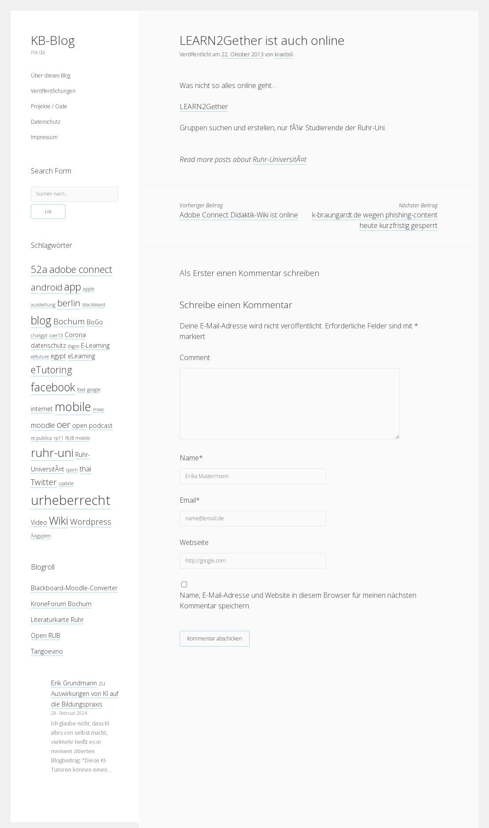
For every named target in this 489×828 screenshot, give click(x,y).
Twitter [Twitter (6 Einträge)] (44, 481)
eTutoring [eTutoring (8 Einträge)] (51, 369)
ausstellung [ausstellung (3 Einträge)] (43, 305)
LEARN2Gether (204, 106)
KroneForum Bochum (61, 604)
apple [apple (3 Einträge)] (88, 289)
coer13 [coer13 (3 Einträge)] (56, 335)
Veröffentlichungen (53, 91)
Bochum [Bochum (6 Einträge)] (69, 321)
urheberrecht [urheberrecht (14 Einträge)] (70, 500)
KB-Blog (53, 40)
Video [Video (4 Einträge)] (39, 522)
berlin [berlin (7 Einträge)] (69, 303)
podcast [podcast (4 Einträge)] (101, 425)
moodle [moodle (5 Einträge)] (43, 425)
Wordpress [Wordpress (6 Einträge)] (90, 521)
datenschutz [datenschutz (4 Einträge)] (48, 345)
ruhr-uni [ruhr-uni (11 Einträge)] (52, 452)
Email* (190, 500)
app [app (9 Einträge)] (72, 287)
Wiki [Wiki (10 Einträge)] (58, 520)
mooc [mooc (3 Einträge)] (98, 409)
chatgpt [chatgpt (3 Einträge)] (39, 335)
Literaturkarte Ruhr (57, 619)
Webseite (194, 542)
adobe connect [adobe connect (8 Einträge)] (80, 269)
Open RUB (45, 635)
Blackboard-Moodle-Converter (74, 588)
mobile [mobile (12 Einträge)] (73, 406)
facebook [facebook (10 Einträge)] (53, 386)
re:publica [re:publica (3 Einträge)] (41, 438)
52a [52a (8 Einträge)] (39, 269)
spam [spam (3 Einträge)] (72, 470)
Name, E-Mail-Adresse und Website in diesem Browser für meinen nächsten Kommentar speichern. (298, 600)
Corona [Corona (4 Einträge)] (75, 335)
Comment (195, 357)
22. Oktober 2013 (242, 54)
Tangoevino (47, 651)
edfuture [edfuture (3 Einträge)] (40, 356)
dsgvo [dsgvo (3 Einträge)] (73, 346)
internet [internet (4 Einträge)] (42, 409)
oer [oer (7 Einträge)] (63, 424)
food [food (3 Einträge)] (81, 389)
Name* (191, 458)
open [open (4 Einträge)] (79, 425)
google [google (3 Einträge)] (93, 389)
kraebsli (284, 54)
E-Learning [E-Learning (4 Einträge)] (95, 345)
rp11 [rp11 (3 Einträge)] (58, 438)
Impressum (44, 137)
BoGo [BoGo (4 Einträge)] (95, 322)
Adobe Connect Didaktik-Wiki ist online (239, 215)
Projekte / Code (49, 106)
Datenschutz (45, 121)
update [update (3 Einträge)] (66, 483)
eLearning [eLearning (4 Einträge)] (81, 356)
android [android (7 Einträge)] (47, 287)
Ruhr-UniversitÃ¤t (279, 159)
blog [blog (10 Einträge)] (41, 320)
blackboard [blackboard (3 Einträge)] (93, 305)
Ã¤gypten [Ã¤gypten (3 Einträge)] (41, 536)
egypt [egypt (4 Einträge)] (58, 356)
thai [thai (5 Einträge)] (85, 469)
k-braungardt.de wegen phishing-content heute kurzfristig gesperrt (375, 220)
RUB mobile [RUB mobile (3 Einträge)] (77, 438)
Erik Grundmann (74, 683)
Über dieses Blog (50, 75)
